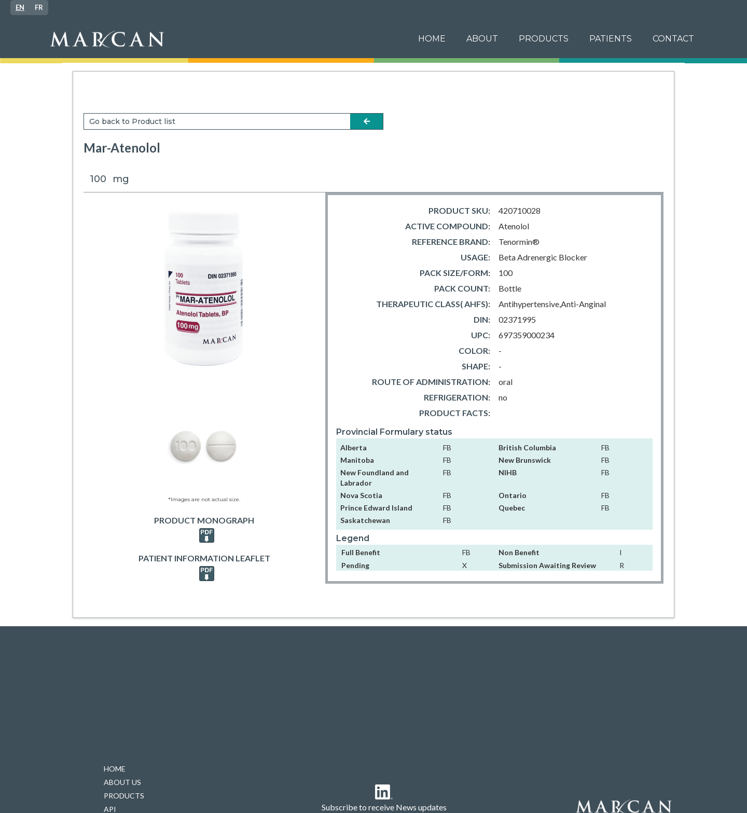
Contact (673, 39)
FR (39, 7)
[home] (225, 39)
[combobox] (20, 7)
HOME (115, 768)
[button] (610, 38)
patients (610, 39)
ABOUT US (122, 782)
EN (20, 7)
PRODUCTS (544, 39)
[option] (39, 7)
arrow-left (367, 121)
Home (432, 39)
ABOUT (482, 39)
